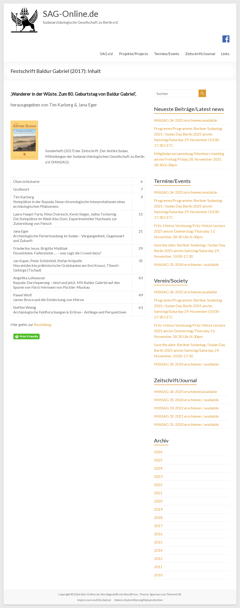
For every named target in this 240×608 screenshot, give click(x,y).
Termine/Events (166, 53)
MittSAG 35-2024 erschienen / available (186, 264)
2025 (158, 460)
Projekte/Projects (133, 53)
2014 (158, 550)
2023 (158, 476)
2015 (158, 542)
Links (225, 53)
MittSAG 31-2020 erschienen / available (186, 424)
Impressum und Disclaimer (94, 600)
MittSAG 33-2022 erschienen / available (186, 408)
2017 (158, 525)
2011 (158, 566)
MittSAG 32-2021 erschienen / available (186, 416)
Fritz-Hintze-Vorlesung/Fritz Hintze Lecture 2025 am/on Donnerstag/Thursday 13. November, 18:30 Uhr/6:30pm (189, 231)
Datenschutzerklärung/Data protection (138, 600)
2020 (158, 501)
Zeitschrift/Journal (200, 53)
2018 (158, 517)
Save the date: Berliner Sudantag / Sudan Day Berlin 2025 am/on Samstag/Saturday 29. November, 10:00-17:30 (189, 250)
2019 (158, 509)
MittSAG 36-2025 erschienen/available (185, 120)
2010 (158, 575)
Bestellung (42, 324)
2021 (158, 493)
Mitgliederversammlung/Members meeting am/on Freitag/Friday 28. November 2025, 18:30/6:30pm (189, 159)
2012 (158, 558)
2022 (158, 484)
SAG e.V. (106, 53)
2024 (158, 468)
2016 (158, 534)
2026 (158, 451)
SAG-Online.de (70, 13)
